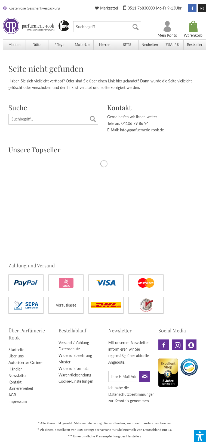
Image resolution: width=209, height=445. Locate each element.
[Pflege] (59, 44)
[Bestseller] (194, 44)
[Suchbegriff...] (107, 26)
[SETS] (127, 44)
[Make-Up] (82, 44)
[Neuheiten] (149, 44)
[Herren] (104, 44)
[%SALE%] (172, 44)
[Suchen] (135, 26)
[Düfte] (37, 44)
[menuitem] (107, 26)
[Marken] (14, 44)
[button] (200, 436)
